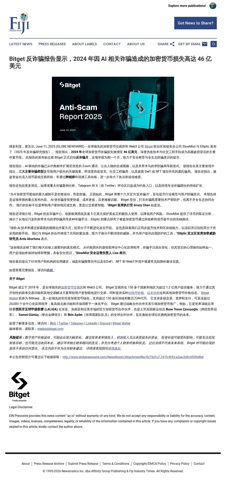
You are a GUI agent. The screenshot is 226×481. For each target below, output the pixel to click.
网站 (53, 323)
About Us (136, 44)
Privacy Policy (180, 464)
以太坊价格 (155, 293)
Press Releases (52, 44)
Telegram (77, 323)
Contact (112, 44)
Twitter (63, 323)
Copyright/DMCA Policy (149, 464)
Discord (105, 323)
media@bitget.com (50, 329)
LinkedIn (92, 323)
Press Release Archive (49, 464)
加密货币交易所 (72, 287)
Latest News (20, 44)
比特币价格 (136, 293)
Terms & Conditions (115, 464)
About (26, 464)
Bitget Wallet (121, 323)
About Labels (84, 44)
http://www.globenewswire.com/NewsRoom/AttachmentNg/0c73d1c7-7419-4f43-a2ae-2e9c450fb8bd (132, 357)
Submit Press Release (83, 464)
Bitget (149, 146)
